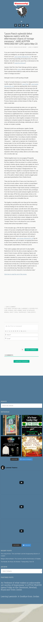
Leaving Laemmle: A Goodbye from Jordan (20, 596)
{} (23, 331)
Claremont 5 (25, 308)
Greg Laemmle (18, 310)
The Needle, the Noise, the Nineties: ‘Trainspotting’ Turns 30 (17, 561)
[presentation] (27, 344)
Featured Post (33, 308)
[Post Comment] (31, 349)
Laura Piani (25, 84)
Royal (16, 312)
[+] (25, 331)
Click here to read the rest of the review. (15, 274)
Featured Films (16, 308)
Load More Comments (21, 361)
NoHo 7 (12, 312)
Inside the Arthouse (29, 310)
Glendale (10, 310)
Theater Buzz (23, 312)
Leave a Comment (33, 47)
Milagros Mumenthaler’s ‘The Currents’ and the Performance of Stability (21, 559)
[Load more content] (16, 545)
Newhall (6, 312)
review (19, 69)
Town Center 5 (31, 312)
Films (5, 310)
